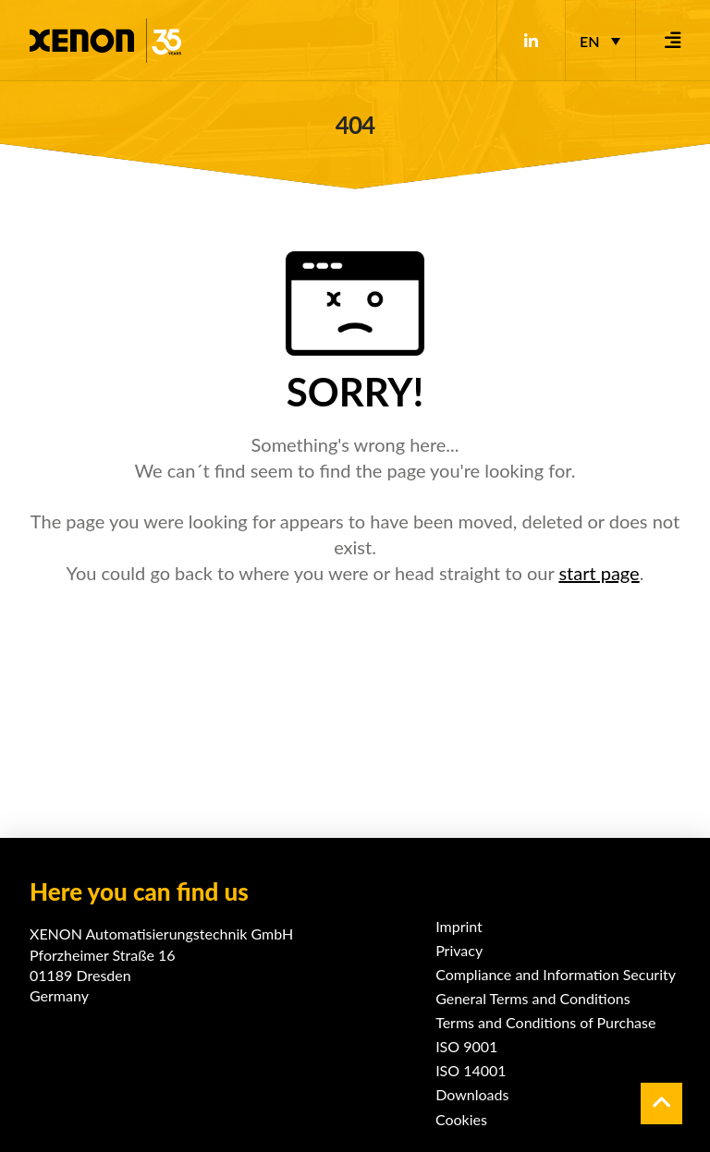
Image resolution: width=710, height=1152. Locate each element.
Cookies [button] (461, 1119)
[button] (673, 40)
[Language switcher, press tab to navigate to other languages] (600, 41)
